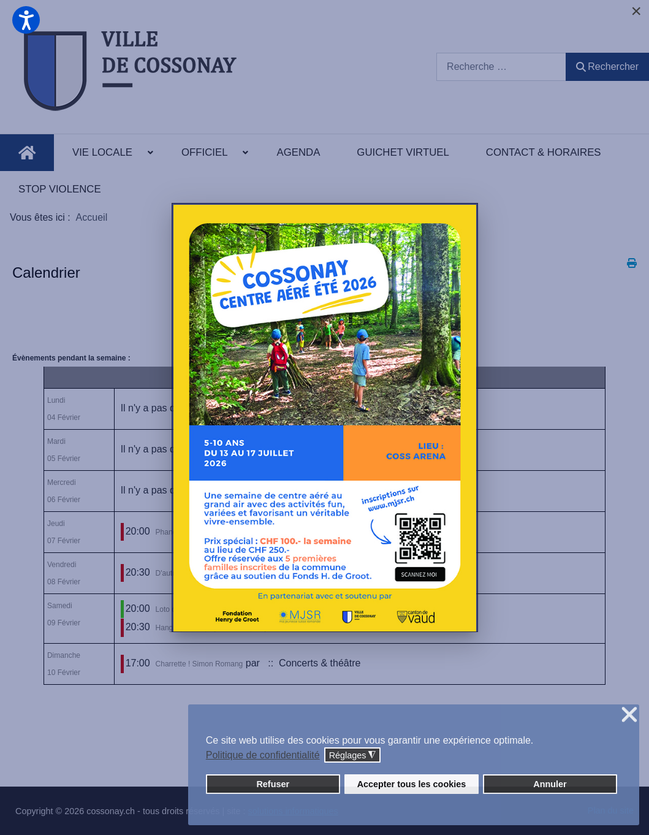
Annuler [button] (549, 784)
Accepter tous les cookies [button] (411, 784)
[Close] (636, 11)
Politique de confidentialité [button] (263, 755)
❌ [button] (629, 715)
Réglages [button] (352, 755)
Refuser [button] (272, 784)
